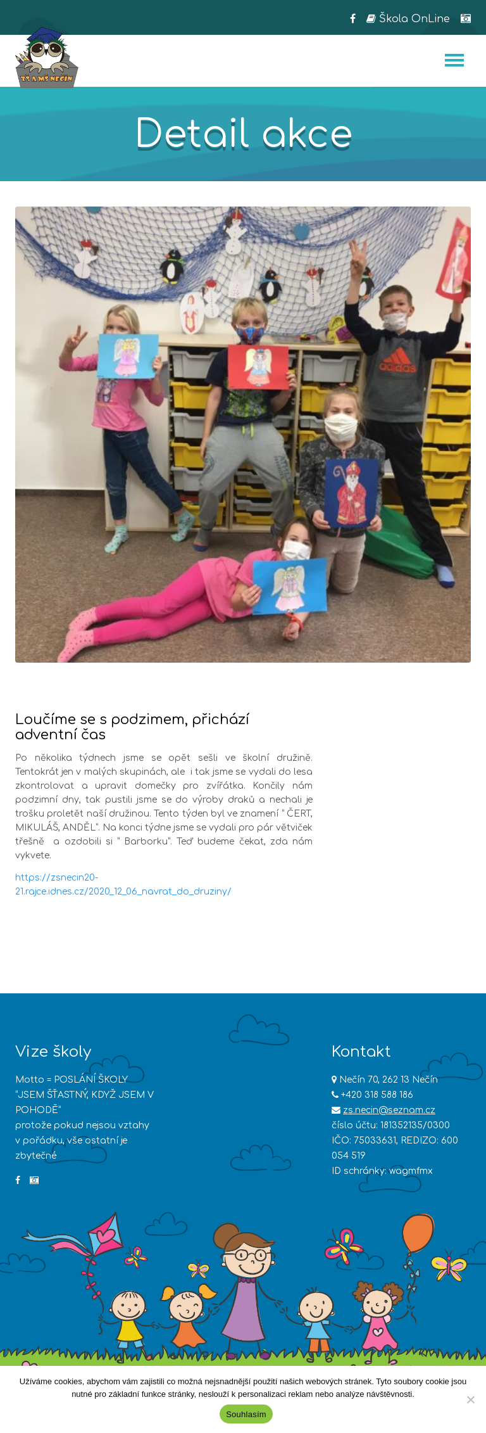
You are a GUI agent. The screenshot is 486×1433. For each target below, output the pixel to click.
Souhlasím (246, 1414)
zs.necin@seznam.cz (389, 1110)
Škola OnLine (408, 19)
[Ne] (470, 1399)
